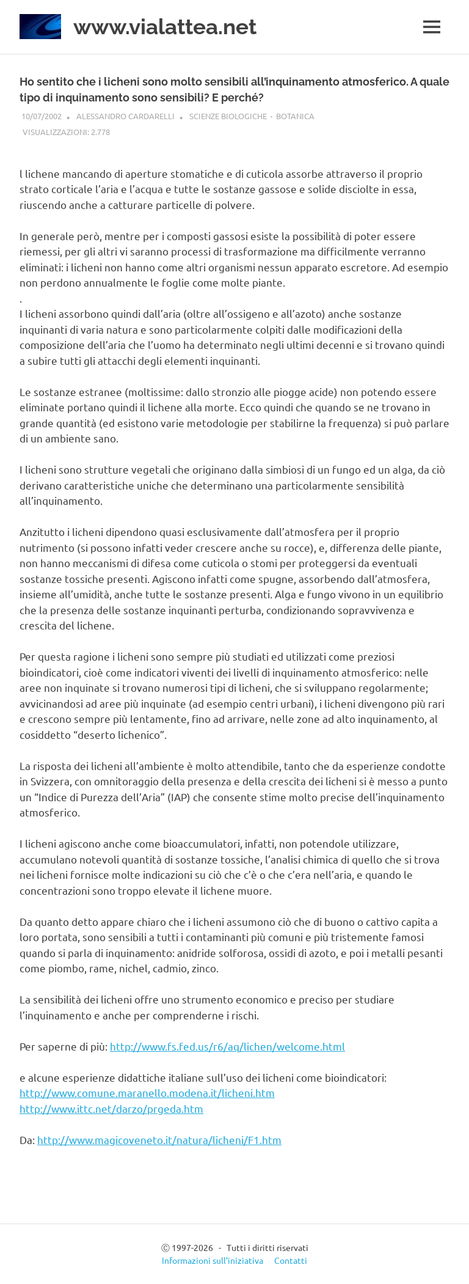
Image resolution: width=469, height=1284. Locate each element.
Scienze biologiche (228, 116)
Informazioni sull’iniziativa (212, 1260)
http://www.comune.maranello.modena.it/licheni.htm (147, 1092)
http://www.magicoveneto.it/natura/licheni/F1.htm (159, 1139)
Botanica (295, 116)
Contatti (290, 1260)
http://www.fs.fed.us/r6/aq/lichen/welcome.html (227, 1046)
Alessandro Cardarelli (125, 116)
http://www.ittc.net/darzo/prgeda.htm (111, 1108)
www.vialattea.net (164, 26)
